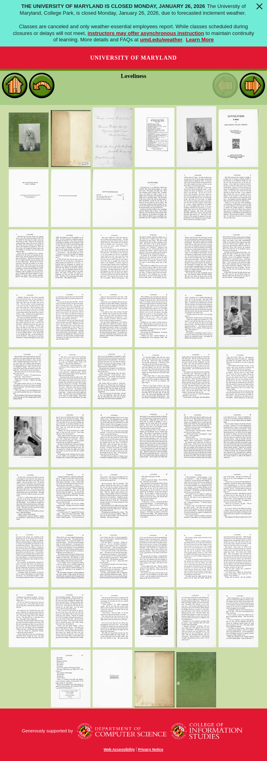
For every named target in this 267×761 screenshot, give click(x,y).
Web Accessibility (119, 749)
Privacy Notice (150, 749)
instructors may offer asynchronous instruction (145, 33)
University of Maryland (133, 58)
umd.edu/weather (161, 40)
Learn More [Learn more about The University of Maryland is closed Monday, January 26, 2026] (200, 40)
